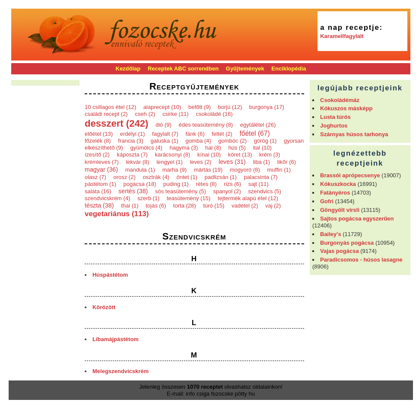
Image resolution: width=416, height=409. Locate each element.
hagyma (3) (184, 147)
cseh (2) (145, 114)
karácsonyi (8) (173, 154)
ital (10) (262, 147)
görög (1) (265, 140)
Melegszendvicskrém (120, 371)
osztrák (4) (156, 177)
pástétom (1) (100, 184)
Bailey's (330, 234)
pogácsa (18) (140, 184)
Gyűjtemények (245, 68)
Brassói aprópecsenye (350, 175)
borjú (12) (230, 107)
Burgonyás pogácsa (347, 243)
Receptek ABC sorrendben (183, 68)
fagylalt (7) (165, 134)
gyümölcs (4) (146, 147)
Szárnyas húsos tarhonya (354, 134)
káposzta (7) (132, 154)
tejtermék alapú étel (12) (248, 198)
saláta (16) (98, 191)
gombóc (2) (232, 140)
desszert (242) (116, 123)
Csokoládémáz (339, 100)
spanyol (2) (227, 191)
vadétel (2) (245, 205)
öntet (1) (186, 177)
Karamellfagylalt (341, 36)
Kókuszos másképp (346, 108)
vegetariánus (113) (117, 214)
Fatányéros (335, 192)
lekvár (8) (137, 162)
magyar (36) (101, 169)
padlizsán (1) (220, 177)
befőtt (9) (199, 107)
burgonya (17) (266, 107)
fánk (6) (194, 134)
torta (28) (184, 205)
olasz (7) (95, 177)
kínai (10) (209, 154)
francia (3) (130, 140)
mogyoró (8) (245, 169)
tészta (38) (99, 205)
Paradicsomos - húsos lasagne (361, 259)
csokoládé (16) (214, 114)
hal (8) (213, 147)
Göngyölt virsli (339, 210)
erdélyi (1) (132, 134)
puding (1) (176, 184)
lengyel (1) (169, 162)
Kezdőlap (128, 68)
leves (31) (232, 161)
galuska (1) (164, 140)
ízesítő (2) (97, 154)
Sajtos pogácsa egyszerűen (357, 218)
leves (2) (201, 162)
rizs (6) (232, 184)
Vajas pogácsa (339, 251)
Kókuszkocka (338, 184)
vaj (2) (273, 205)
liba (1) (261, 162)
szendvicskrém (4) (107, 198)
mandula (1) (140, 169)
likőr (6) (286, 162)
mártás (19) (208, 169)
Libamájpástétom (115, 339)
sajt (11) (258, 184)
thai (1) (129, 205)
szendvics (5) (264, 191)
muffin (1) (279, 169)
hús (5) (236, 147)
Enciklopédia (288, 68)
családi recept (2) (106, 114)
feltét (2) (222, 134)
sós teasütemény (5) (180, 191)
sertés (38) (133, 191)
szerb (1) (148, 198)
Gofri (326, 201)
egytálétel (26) (258, 124)
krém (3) (269, 154)
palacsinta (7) (261, 177)
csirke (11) (175, 114)
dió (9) (163, 124)
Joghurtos (334, 125)
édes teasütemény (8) (205, 124)
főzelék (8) (98, 140)
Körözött (103, 307)
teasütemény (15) (188, 198)
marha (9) (174, 169)
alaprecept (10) (162, 107)
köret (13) (240, 154)
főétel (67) (254, 133)
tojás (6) (156, 205)
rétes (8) (206, 184)
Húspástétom (110, 275)
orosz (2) (124, 177)
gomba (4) (198, 140)
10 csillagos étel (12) (110, 107)
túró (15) (213, 205)
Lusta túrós (335, 117)
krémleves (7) (102, 162)
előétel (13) (99, 134)
